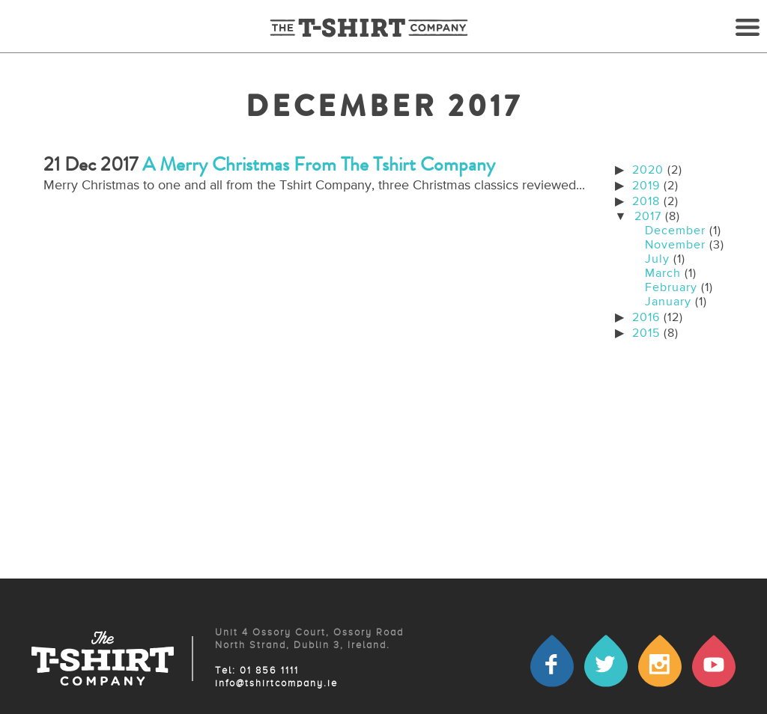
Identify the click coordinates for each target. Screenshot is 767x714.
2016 (646, 318)
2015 (646, 334)
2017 (647, 217)
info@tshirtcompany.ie (276, 684)
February (671, 288)
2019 (646, 186)
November (675, 245)
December (675, 231)
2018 (646, 202)
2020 (648, 171)
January (668, 302)
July (657, 260)
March (663, 274)
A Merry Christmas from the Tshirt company (318, 164)
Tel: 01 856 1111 (257, 671)
